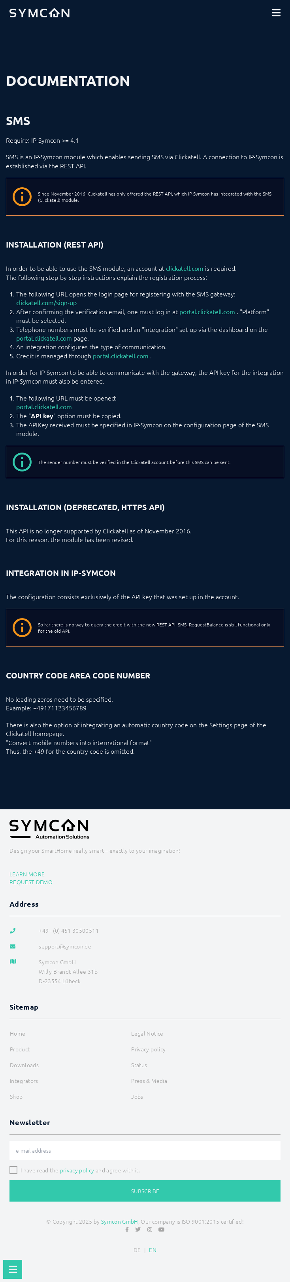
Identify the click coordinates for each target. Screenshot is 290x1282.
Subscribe (145, 1191)
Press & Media (149, 1080)
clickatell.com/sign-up (46, 302)
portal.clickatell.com (207, 311)
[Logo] (39, 12)
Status (139, 1065)
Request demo (31, 882)
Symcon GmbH (119, 1221)
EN (152, 1250)
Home (17, 1033)
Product (20, 1049)
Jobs (137, 1096)
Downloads (24, 1065)
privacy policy (77, 1170)
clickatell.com (184, 268)
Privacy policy (148, 1049)
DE (137, 1250)
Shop (16, 1096)
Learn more (27, 874)
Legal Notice (147, 1033)
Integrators (24, 1080)
